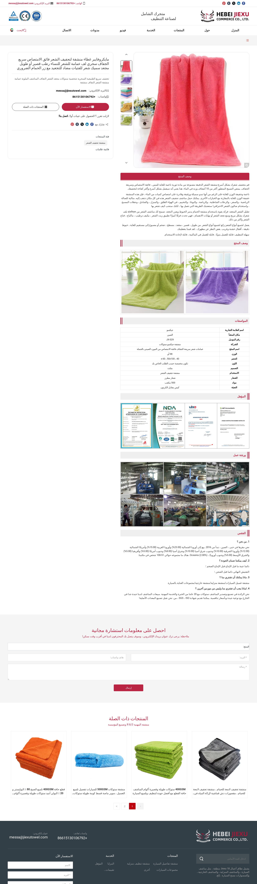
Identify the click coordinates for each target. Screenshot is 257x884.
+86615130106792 (72, 838)
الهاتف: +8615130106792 (69, 3)
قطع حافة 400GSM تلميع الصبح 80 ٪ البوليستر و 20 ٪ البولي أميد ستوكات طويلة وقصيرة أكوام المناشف (38, 793)
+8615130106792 (83, 96)
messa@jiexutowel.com (71, 90)
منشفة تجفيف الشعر (95, 142)
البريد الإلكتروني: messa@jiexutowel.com (29, 3)
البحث (20, 30)
